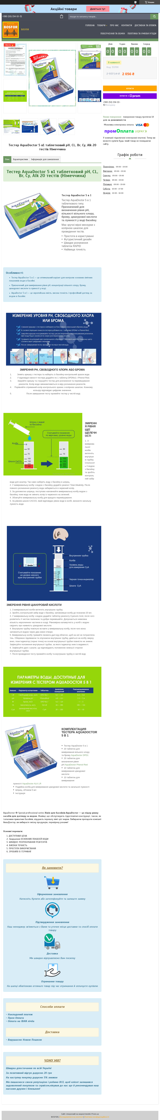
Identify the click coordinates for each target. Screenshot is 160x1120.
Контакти (126, 25)
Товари (101, 25)
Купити (130, 88)
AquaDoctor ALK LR (31, 783)
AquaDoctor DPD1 (79, 755)
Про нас (114, 25)
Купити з (130, 96)
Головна (90, 25)
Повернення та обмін (112, 33)
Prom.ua (95, 1114)
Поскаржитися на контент (71, 1117)
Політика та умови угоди (142, 33)
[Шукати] (154, 16)
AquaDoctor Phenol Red (76, 764)
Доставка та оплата (145, 25)
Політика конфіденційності (97, 1117)
